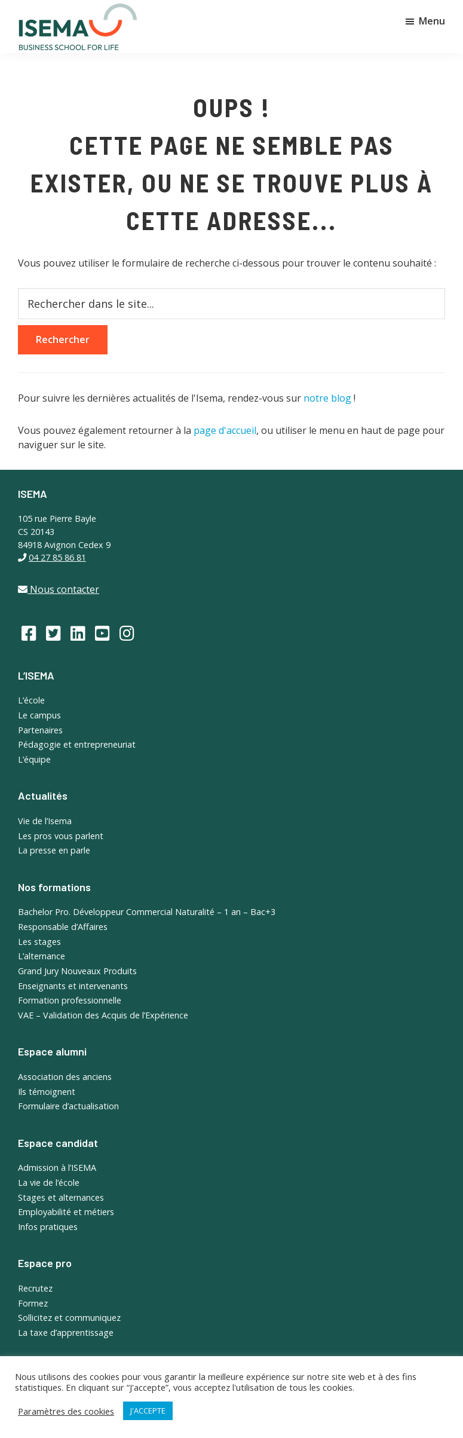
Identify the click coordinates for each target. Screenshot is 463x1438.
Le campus (39, 715)
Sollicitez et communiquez (69, 1317)
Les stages (39, 941)
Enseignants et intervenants (73, 986)
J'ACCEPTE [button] (147, 1410)
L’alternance (41, 956)
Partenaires (40, 730)
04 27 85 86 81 (57, 557)
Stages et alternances (61, 1197)
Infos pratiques (48, 1226)
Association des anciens (65, 1076)
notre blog (327, 398)
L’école (31, 700)
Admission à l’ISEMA (57, 1167)
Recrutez (35, 1288)
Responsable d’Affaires (63, 926)
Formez (33, 1303)
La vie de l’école (48, 1182)
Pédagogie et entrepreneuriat (77, 744)
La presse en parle (54, 850)
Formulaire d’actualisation (68, 1106)
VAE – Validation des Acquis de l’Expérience (103, 1015)
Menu (432, 20)
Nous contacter (58, 589)
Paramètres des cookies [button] (66, 1411)
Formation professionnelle (69, 1000)
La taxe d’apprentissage (66, 1332)
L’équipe (34, 759)
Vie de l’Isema (45, 821)
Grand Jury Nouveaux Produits (77, 971)
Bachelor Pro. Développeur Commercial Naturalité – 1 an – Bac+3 (146, 911)
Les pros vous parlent (60, 836)
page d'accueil (225, 430)
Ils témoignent (46, 1091)
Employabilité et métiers (66, 1211)
